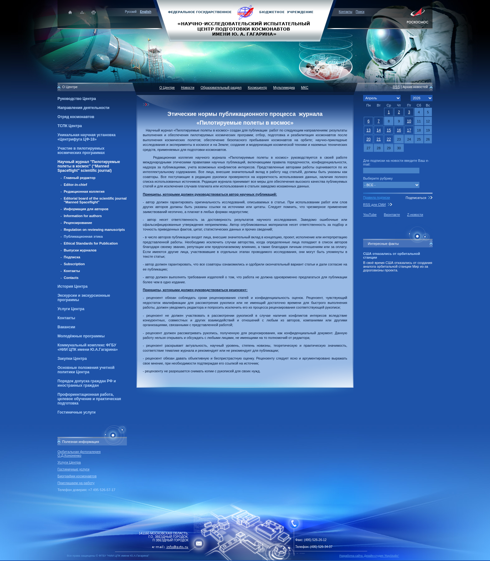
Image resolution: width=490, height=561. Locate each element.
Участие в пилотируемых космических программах (81, 150)
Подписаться (416, 198)
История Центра (73, 286)
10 (409, 121)
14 (379, 130)
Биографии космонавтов (77, 476)
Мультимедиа (284, 87)
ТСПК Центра (70, 126)
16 (399, 130)
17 (409, 130)
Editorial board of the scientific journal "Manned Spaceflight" (95, 200)
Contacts (71, 278)
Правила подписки (376, 197)
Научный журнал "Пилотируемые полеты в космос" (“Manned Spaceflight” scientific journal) (89, 166)
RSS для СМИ (374, 204)
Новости (187, 87)
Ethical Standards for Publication (91, 243)
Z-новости (415, 214)
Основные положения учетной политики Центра (86, 369)
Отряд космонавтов (76, 117)
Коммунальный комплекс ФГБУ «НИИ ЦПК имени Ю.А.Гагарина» (88, 347)
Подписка (72, 257)
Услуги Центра (71, 309)
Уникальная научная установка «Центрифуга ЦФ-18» (87, 137)
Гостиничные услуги (77, 412)
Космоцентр (257, 87)
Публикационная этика (83, 236)
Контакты (345, 11)
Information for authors (83, 216)
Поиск (360, 11)
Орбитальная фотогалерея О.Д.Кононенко (79, 453)
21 (379, 139)
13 (369, 130)
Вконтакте (392, 214)
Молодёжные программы (81, 336)
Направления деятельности (83, 108)
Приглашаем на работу (76, 483)
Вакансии (66, 327)
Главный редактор (80, 178)
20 (369, 139)
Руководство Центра (77, 99)
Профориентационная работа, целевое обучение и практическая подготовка (89, 398)
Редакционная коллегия (84, 191)
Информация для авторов (86, 209)
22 (389, 139)
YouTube (370, 214)
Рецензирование (78, 223)
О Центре (167, 87)
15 (389, 130)
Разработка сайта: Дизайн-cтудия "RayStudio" (369, 555)
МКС (304, 87)
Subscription (74, 264)
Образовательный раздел (221, 87)
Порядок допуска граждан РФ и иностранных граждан (87, 383)
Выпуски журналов (80, 250)
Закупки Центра (72, 358)
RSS (396, 87)
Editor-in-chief (75, 184)
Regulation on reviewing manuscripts (94, 229)
